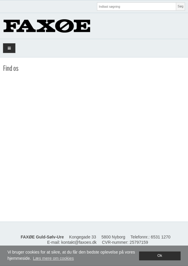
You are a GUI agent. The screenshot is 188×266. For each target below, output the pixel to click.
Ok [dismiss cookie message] (159, 256)
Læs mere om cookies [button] (53, 258)
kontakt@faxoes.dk (79, 242)
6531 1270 (161, 237)
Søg (180, 6)
